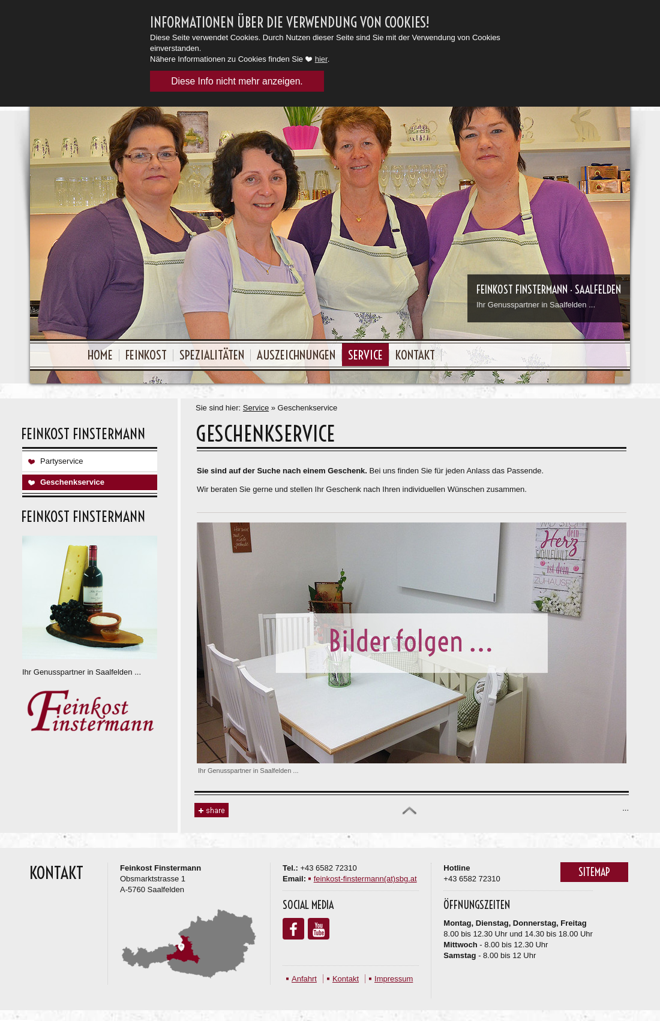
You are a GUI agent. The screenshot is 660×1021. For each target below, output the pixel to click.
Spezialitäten (211, 355)
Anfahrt (304, 978)
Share (211, 810)
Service (365, 355)
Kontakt (415, 355)
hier (321, 59)
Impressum (393, 978)
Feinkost (146, 355)
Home (100, 355)
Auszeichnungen (296, 355)
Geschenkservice (72, 482)
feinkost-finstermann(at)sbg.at (365, 878)
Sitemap (594, 872)
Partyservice (61, 461)
